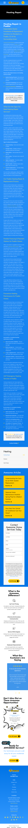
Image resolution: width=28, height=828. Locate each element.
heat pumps (6, 54)
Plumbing (14, 787)
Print (17, 723)
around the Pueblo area (12, 206)
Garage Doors (14, 782)
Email (7, 544)
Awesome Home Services (9, 42)
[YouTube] (15, 817)
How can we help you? (10, 556)
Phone (7, 540)
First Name (8, 533)
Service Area (14, 792)
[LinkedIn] (17, 817)
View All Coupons (14, 736)
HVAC (14, 784)
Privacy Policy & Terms (14, 576)
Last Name (8, 537)
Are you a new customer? (11, 552)
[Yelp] (20, 817)
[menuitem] (14, 455)
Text (11, 723)
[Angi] (11, 819)
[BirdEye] (14, 819)
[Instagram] (12, 817)
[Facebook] (10, 817)
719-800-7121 (14, 776)
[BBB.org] (22, 817)
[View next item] (19, 693)
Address (7, 548)
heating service (17, 51)
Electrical (14, 789)
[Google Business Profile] (5, 817)
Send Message (14, 581)
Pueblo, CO (17, 44)
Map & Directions (14, 803)
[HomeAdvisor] (16, 819)
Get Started (14, 760)
